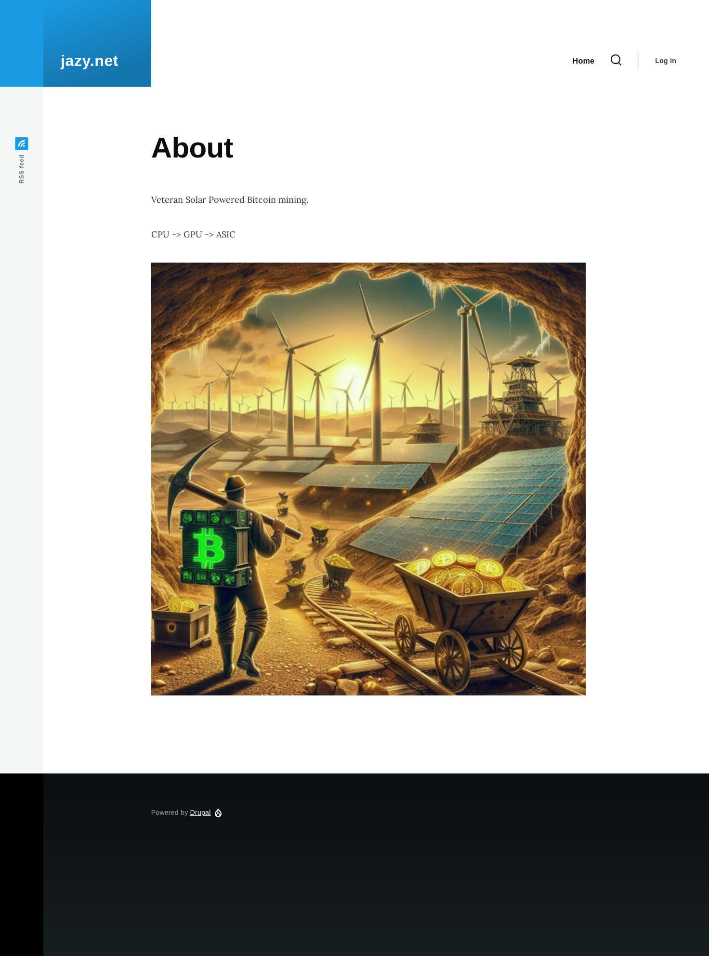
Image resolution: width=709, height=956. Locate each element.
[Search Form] (616, 61)
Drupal (200, 812)
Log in (665, 61)
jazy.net (89, 60)
